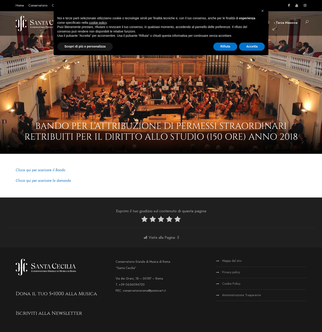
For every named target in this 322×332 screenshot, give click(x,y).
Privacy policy (231, 272)
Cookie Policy (231, 284)
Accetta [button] (252, 46)
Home (20, 5)
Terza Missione (287, 23)
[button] (262, 10)
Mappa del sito (232, 261)
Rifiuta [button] (225, 46)
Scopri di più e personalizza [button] (85, 46)
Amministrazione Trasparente (241, 295)
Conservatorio (37, 5)
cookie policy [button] (98, 22)
